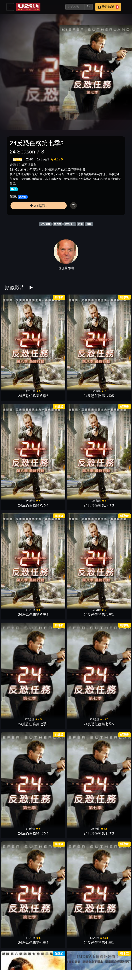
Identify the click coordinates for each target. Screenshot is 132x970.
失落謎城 (113, 544)
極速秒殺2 (19, 698)
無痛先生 (19, 544)
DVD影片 (45, 224)
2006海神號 (113, 750)
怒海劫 (81, 698)
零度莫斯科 (50, 750)
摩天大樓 (19, 647)
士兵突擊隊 (50, 492)
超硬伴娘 (113, 492)
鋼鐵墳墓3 (81, 595)
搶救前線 (19, 801)
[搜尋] (75, 7)
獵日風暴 (113, 801)
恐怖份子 (69, 224)
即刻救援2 (113, 698)
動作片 (57, 224)
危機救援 (81, 647)
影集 (80, 224)
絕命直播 (19, 595)
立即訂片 (38, 206)
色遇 (19, 750)
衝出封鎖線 (19, 853)
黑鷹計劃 (51, 853)
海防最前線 (81, 750)
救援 (89, 224)
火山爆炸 (81, 801)
